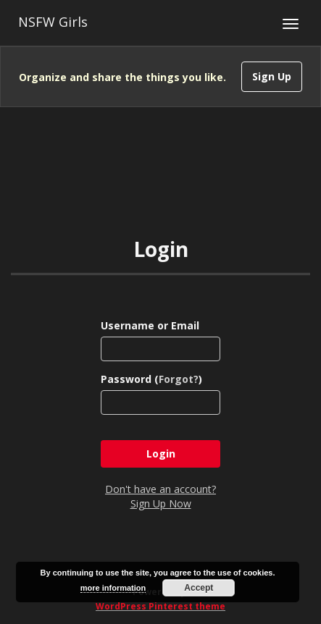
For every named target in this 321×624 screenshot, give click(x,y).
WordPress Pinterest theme (160, 606)
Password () (151, 379)
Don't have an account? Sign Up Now (160, 496)
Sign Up (271, 76)
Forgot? (179, 379)
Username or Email (150, 325)
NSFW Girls (53, 21)
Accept (198, 588)
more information (113, 587)
